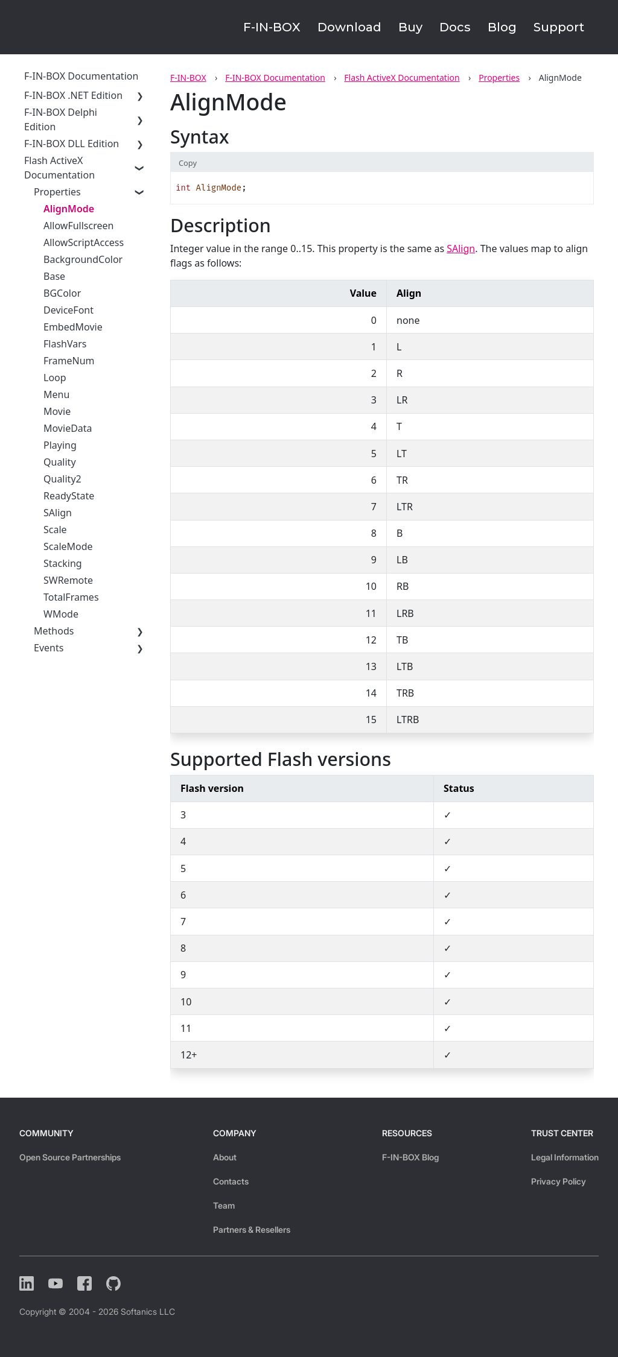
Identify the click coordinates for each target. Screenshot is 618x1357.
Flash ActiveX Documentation (401, 77)
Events (48, 647)
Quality (59, 462)
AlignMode (68, 208)
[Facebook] (84, 1283)
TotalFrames (71, 597)
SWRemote (68, 580)
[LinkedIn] (26, 1283)
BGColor (62, 293)
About (225, 1157)
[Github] (113, 1283)
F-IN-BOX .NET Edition (73, 95)
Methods (54, 630)
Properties (499, 77)
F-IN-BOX (272, 27)
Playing (60, 445)
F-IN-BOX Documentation (275, 77)
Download (349, 27)
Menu (56, 394)
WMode (60, 614)
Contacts (231, 1181)
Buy (410, 27)
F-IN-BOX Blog (410, 1157)
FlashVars (65, 343)
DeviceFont (68, 310)
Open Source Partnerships (70, 1157)
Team (224, 1205)
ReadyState (68, 495)
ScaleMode (68, 546)
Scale (55, 529)
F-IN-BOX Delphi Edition (60, 119)
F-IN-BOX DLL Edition (71, 143)
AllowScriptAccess (83, 242)
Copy (188, 162)
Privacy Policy (558, 1181)
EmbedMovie (73, 327)
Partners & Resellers (251, 1229)
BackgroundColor (83, 259)
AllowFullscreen (78, 225)
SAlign (57, 512)
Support (559, 27)
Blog (502, 27)
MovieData (67, 428)
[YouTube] (55, 1283)
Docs (455, 27)
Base (54, 276)
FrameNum (69, 360)
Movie (57, 411)
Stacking (62, 563)
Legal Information (565, 1157)
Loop (54, 377)
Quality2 (62, 479)
